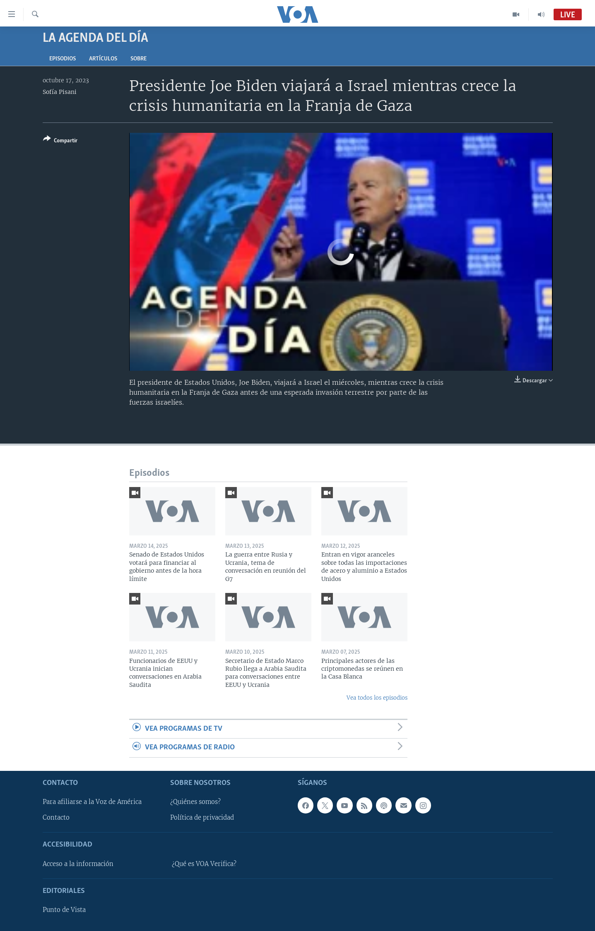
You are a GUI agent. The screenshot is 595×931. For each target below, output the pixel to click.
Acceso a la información (78, 863)
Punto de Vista (64, 910)
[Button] (60, 141)
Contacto (56, 817)
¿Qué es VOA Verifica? (204, 863)
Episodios (62, 59)
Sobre (138, 59)
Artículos (103, 59)
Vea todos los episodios (377, 697)
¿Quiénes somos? (195, 802)
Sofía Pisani (60, 92)
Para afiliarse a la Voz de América (92, 802)
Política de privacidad (202, 817)
